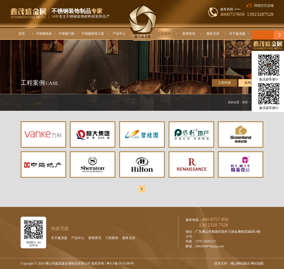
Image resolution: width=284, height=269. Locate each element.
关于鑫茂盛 (59, 238)
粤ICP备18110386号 (120, 263)
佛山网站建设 (240, 263)
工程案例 (111, 238)
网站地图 (257, 263)
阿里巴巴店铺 (260, 5)
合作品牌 (251, 83)
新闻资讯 (94, 238)
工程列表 (224, 82)
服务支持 (128, 238)
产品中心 (77, 238)
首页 (245, 102)
